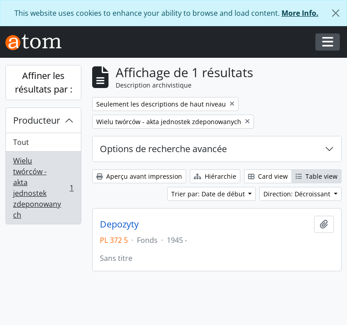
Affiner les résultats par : (43, 82)
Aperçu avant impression (139, 176)
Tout (21, 142)
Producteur (36, 120)
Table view (316, 176)
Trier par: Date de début (209, 194)
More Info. (300, 13)
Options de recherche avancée (163, 149)
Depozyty (119, 224)
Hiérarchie (215, 176)
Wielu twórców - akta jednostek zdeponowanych (43, 188)
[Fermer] (336, 13)
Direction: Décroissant (297, 194)
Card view (268, 176)
